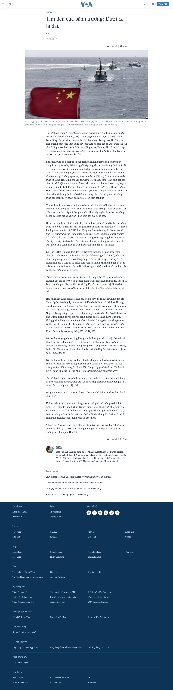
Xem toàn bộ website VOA (24, 632)
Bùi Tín (49, 12)
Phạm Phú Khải (94, 552)
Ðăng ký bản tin (19, 511)
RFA (90, 677)
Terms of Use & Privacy (98, 617)
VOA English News (21, 682)
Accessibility (55, 682)
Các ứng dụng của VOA (98, 647)
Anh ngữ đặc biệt (57, 602)
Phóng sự (54, 572)
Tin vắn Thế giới (57, 577)
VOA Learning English (98, 602)
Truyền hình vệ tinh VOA (23, 572)
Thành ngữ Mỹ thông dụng (99, 592)
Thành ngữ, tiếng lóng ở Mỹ (62, 592)
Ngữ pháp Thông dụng (22, 597)
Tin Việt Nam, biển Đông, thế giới (27, 577)
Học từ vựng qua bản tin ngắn (63, 597)
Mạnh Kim (17, 552)
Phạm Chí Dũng (57, 557)
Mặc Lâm (16, 557)
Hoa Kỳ (53, 536)
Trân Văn (129, 552)
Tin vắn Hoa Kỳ (95, 572)
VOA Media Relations (60, 677)
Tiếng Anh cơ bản (20, 592)
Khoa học (129, 532)
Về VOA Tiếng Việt (21, 617)
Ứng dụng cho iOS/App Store (25, 647)
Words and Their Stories (98, 597)
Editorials (92, 682)
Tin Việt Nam (55, 511)
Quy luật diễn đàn (58, 617)
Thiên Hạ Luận (94, 557)
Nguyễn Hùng (56, 552)
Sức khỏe (129, 536)
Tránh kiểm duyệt (20, 662)
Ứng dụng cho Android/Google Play (66, 647)
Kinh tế (91, 532)
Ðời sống (92, 536)
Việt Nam (16, 532)
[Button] (112, 46)
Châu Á (53, 532)
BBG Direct (17, 677)
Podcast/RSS (18, 516)
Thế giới (16, 536)
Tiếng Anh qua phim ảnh (23, 602)
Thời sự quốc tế (56, 516)
